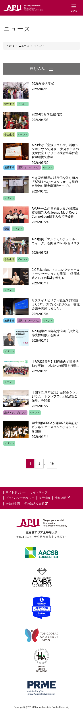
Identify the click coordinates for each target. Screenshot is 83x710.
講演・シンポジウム (29, 167)
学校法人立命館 (36, 503)
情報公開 (62, 498)
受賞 (6, 228)
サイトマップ (38, 492)
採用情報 (44, 498)
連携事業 (9, 167)
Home (10, 45)
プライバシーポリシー (20, 498)
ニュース (24, 45)
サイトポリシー (16, 492)
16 (52, 463)
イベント (22, 104)
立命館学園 (13, 503)
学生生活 (9, 104)
